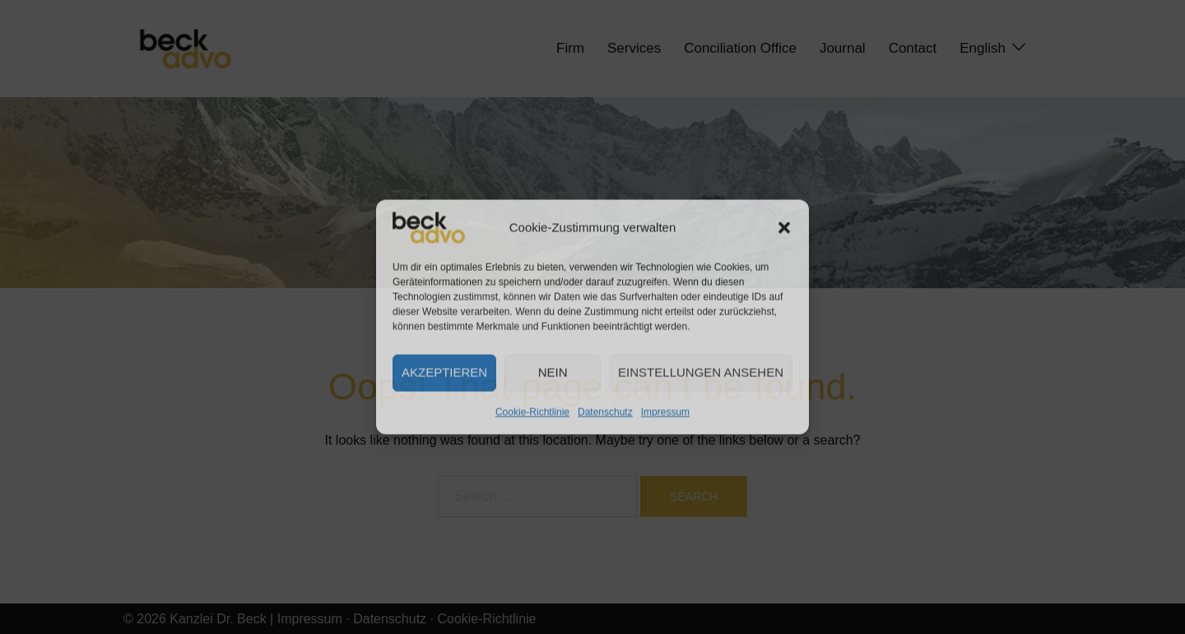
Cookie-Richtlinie (532, 411)
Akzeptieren (444, 373)
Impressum (665, 411)
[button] (784, 227)
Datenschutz (605, 411)
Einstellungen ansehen (700, 373)
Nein (553, 373)
